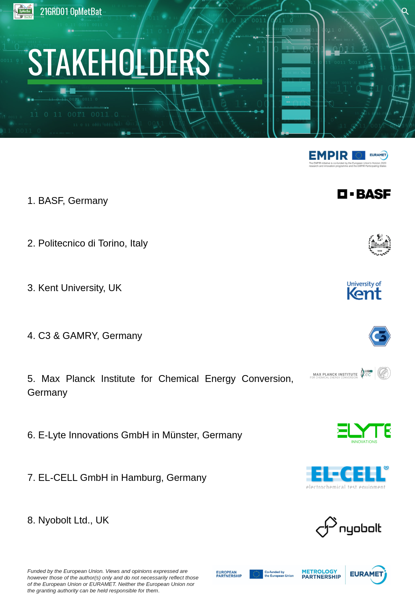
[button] (405, 11)
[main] (144, 69)
